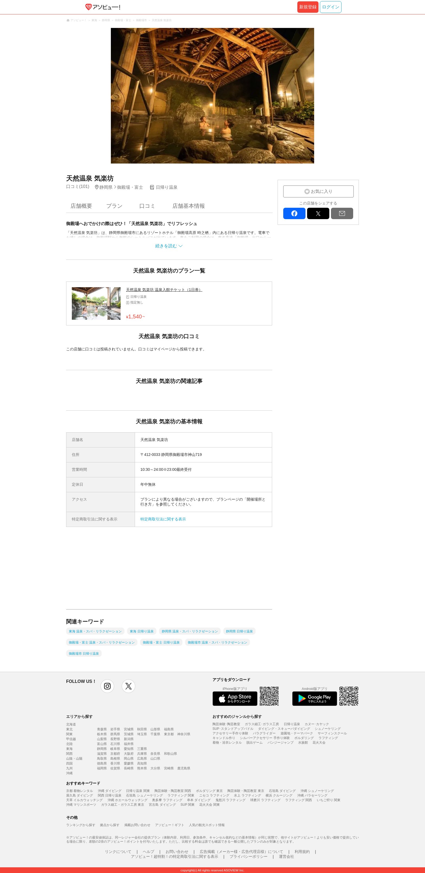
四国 (69, 763)
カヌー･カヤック (317, 724)
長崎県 (129, 768)
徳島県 (102, 763)
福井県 (129, 744)
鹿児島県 (183, 768)
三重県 (142, 749)
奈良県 (155, 754)
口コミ (147, 206)
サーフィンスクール (332, 733)
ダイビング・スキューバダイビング (284, 729)
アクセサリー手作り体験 (230, 733)
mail (342, 213)
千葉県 (155, 734)
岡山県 (129, 758)
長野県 (115, 739)
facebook (294, 213)
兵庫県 (142, 754)
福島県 (169, 729)
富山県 (102, 744)
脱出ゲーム (254, 742)
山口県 (155, 758)
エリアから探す (79, 716)
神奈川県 (183, 734)
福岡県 (102, 768)
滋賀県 (102, 754)
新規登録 (308, 7)
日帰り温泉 (292, 724)
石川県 (115, 744)
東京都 (169, 734)
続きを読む (166, 246)
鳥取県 (102, 758)
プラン (114, 206)
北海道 (71, 724)
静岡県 (102, 749)
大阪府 (129, 754)
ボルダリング (304, 738)
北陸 (69, 744)
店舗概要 (81, 206)
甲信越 (71, 739)
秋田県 (142, 729)
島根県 (115, 758)
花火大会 (319, 742)
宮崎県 (169, 768)
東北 (69, 729)
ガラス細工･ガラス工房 (262, 724)
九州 (69, 768)
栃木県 (102, 734)
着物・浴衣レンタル (227, 742)
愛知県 (129, 749)
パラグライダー (264, 733)
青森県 (102, 729)
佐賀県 (115, 768)
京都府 (115, 754)
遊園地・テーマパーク (297, 733)
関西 (69, 754)
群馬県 (115, 734)
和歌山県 (170, 754)
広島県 (142, 758)
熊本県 (142, 768)
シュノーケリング (328, 729)
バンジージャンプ (281, 742)
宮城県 (129, 729)
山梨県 (102, 739)
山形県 (155, 729)
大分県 (155, 768)
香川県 (115, 763)
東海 (69, 749)
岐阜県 (115, 749)
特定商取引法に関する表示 (163, 519)
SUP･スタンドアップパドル (232, 729)
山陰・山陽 (74, 758)
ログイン (330, 7)
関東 (69, 734)
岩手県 (115, 729)
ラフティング (328, 738)
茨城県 (129, 734)
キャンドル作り (223, 738)
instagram (107, 686)
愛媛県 (129, 763)
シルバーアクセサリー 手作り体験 (264, 738)
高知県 (142, 763)
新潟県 (129, 739)
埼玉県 (142, 734)
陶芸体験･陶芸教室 (226, 724)
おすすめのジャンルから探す (237, 716)
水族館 (303, 742)
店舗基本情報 (188, 206)
